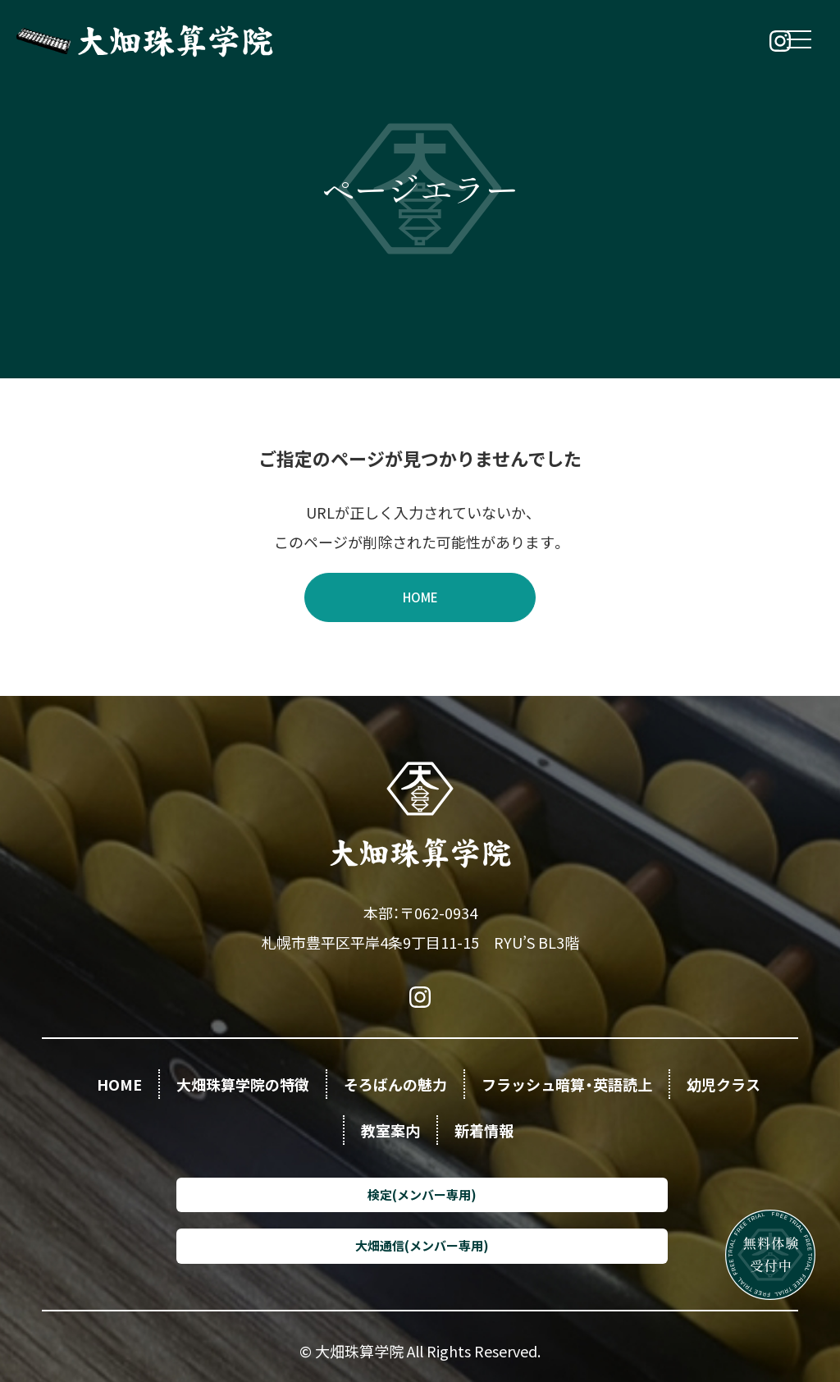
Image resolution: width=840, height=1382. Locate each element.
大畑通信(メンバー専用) (422, 1245)
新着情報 (484, 1130)
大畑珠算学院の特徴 (242, 1084)
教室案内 (390, 1130)
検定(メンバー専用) (422, 1194)
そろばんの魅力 (395, 1084)
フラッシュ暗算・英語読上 (567, 1084)
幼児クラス (723, 1084)
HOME (420, 597)
